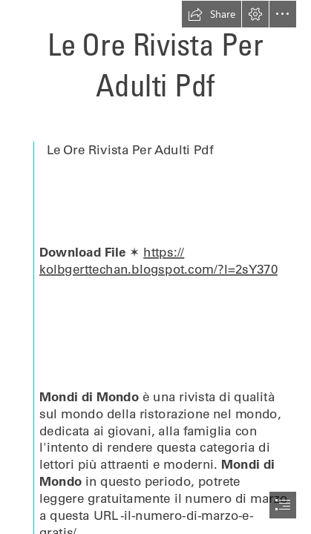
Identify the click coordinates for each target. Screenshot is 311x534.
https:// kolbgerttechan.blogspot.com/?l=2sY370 (158, 260)
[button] (211, 14)
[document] (155, 267)
